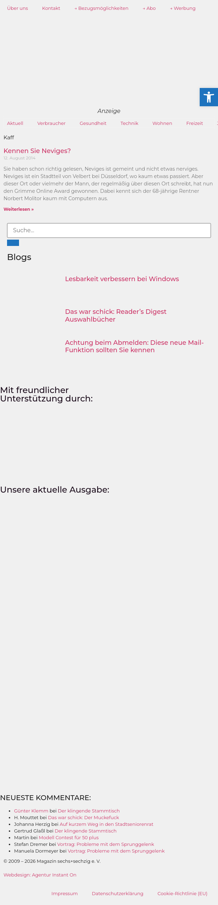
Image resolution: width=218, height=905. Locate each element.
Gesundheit (93, 123)
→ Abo (149, 8)
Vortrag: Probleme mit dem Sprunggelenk (105, 844)
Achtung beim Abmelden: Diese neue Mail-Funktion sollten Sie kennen (134, 346)
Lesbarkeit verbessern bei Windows (122, 279)
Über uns (17, 8)
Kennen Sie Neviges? (37, 151)
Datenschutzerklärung (118, 893)
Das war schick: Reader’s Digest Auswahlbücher (116, 315)
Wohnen (162, 123)
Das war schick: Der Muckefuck (83, 817)
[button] (209, 97)
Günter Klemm (31, 811)
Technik (129, 123)
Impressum (64, 893)
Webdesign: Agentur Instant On (40, 875)
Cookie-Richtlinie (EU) (182, 893)
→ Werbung (182, 8)
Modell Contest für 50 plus (69, 837)
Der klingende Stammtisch (89, 811)
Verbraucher (51, 123)
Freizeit (194, 123)
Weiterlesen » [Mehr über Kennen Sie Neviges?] (19, 209)
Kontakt (51, 8)
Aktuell (15, 123)
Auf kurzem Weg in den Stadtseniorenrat (106, 824)
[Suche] (13, 243)
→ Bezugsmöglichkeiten (101, 8)
